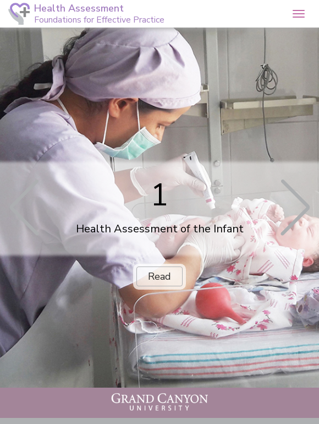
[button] (119, 12)
